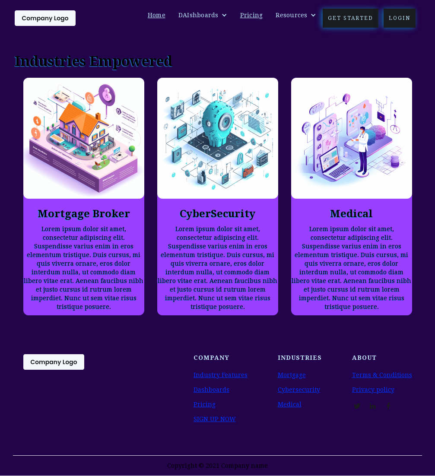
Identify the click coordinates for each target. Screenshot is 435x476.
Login (399, 18)
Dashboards (211, 389)
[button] (203, 15)
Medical (290, 404)
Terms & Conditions (382, 374)
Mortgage (292, 374)
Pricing (251, 15)
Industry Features (221, 374)
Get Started (350, 18)
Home (156, 15)
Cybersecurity (299, 389)
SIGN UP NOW (215, 419)
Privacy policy (373, 389)
